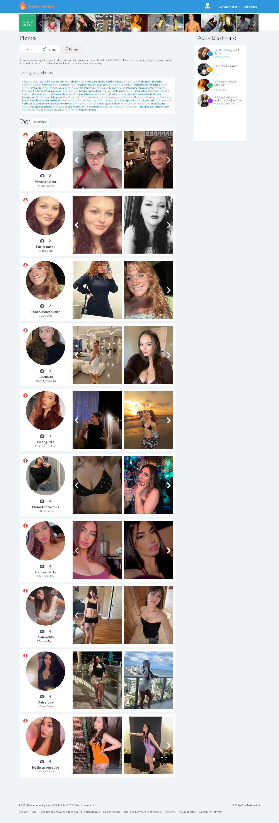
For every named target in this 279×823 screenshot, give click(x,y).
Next (254, 23)
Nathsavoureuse (45, 767)
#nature (44, 100)
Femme (71, 49)
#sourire (107, 106)
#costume (159, 87)
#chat (164, 84)
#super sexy (161, 106)
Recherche (170, 812)
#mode (34, 100)
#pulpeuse (42, 103)
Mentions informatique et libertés (142, 812)
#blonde (146, 81)
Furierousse (45, 246)
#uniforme (71, 109)
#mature (123, 97)
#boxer (37, 84)
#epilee (130, 91)
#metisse (134, 97)
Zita (216, 65)
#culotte (38, 91)
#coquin (120, 87)
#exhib (166, 91)
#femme (37, 94)
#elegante (119, 91)
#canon (91, 84)
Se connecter (227, 6)
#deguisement (53, 91)
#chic (68, 87)
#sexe (68, 106)
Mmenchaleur (45, 181)
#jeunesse (28, 97)
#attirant (45, 81)
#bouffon (27, 84)
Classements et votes (210, 812)
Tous (29, 49)
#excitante (154, 91)
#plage (121, 100)
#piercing (111, 100)
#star (136, 106)
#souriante (95, 106)
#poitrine (148, 100)
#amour (34, 81)
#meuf (144, 97)
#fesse (46, 94)
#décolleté (95, 91)
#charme (155, 84)
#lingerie (56, 97)
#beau (82, 81)
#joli (37, 97)
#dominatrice (70, 91)
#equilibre (141, 91)
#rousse (132, 103)
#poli (158, 100)
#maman (86, 97)
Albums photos (187, 812)
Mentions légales (90, 812)
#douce (83, 91)
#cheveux (58, 87)
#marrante (99, 97)
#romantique (102, 103)
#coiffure (90, 87)
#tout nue (59, 109)
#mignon (154, 97)
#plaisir (130, 100)
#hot (112, 94)
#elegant (107, 91)
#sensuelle (45, 106)
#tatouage (37, 109)
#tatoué (48, 109)
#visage (83, 109)
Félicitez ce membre (225, 103)
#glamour (91, 94)
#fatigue (26, 94)
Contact (23, 812)
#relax (89, 103)
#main (76, 97)
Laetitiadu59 (221, 50)
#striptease (146, 106)
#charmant (127, 84)
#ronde (115, 103)
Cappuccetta (45, 572)
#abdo (25, 81)
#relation (80, 103)
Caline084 (46, 637)
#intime (132, 94)
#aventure (57, 81)
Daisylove (45, 702)
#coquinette (145, 87)
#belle (101, 81)
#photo (101, 100)
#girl (82, 94)
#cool (112, 87)
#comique (102, 87)
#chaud (26, 87)
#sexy (76, 106)
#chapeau (114, 84)
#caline (82, 84)
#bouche (156, 81)
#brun (56, 84)
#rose (124, 103)
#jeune (157, 94)
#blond (136, 81)
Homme (49, 49)
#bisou (119, 81)
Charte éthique (111, 812)
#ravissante (57, 103)
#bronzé (47, 84)
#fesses (56, 94)
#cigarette (77, 87)
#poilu (138, 100)
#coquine (132, 87)
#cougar (27, 91)
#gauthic (73, 94)
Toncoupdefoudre (45, 312)
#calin (73, 84)
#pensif (81, 100)
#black (127, 81)
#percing (91, 100)
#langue (45, 97)
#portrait (167, 100)
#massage (111, 97)
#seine (25, 106)
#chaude (36, 87)
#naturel (55, 100)
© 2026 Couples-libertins (246, 805)
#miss (25, 100)
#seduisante (158, 103)
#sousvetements (122, 106)
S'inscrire (250, 6)
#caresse (102, 84)
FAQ (33, 812)
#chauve (47, 87)
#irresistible (145, 94)
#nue (64, 100)
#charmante (141, 84)
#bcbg (74, 81)
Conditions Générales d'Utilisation (58, 812)
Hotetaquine (221, 97)
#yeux (92, 109)
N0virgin (219, 81)
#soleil (84, 106)
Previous (40, 23)
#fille (65, 94)
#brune (65, 84)
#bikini (110, 81)
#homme (103, 94)
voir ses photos (222, 56)
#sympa (26, 109)
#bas (67, 81)
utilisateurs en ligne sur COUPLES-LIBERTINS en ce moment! (56, 805)
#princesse (28, 103)
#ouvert (72, 100)
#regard (69, 103)
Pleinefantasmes (45, 507)
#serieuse (58, 106)
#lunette (67, 97)
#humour (121, 94)
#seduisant (144, 103)
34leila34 (45, 377)
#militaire (165, 97)
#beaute (92, 81)
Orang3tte (45, 442)
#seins (34, 106)
